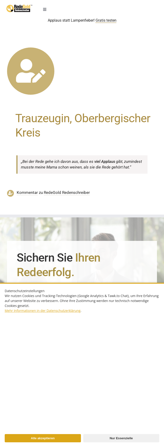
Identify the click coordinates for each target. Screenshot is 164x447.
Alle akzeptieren (43, 438)
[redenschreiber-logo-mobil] (19, 6)
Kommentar (27, 192)
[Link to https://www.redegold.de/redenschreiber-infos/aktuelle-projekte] (30, 71)
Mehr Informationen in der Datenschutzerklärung (42, 310)
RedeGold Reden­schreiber (67, 192)
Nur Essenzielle (121, 438)
